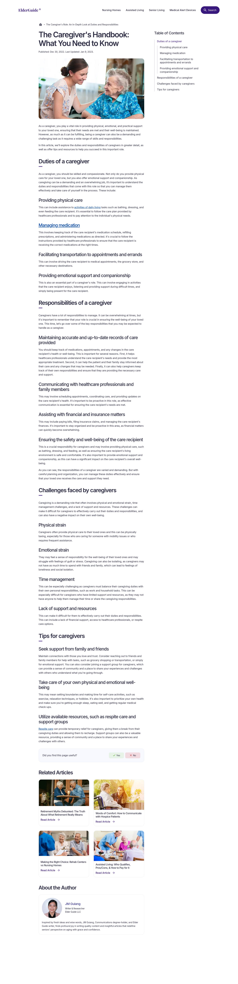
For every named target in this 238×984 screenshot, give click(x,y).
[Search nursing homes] (210, 10)
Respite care (46, 728)
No (132, 755)
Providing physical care (174, 47)
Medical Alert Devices (183, 10)
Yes (116, 755)
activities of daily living (87, 207)
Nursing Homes (111, 10)
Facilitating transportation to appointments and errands (176, 60)
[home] (30, 10)
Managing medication (173, 53)
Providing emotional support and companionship (179, 70)
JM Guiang (73, 904)
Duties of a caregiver (169, 41)
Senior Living (156, 10)
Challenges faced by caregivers (176, 83)
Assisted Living (135, 10)
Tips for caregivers (168, 89)
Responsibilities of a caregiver (175, 77)
